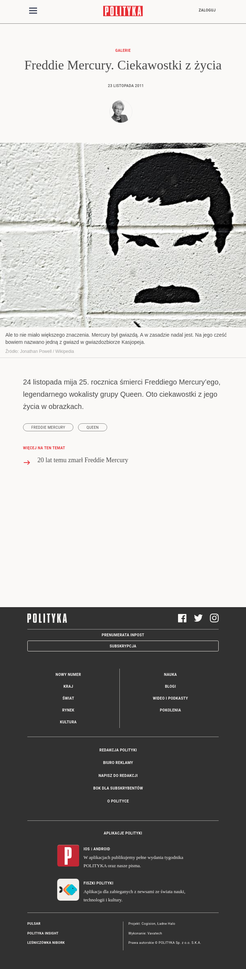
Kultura (68, 722)
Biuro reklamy (118, 763)
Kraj (68, 686)
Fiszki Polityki (98, 883)
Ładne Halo (166, 923)
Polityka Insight (43, 933)
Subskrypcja (123, 646)
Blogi (170, 686)
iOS (86, 849)
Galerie (123, 51)
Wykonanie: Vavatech (145, 933)
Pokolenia (170, 710)
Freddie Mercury (48, 427)
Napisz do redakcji (118, 776)
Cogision (149, 923)
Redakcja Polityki (118, 750)
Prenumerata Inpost (123, 635)
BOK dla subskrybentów (118, 788)
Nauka (170, 675)
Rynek (68, 710)
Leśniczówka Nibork (46, 943)
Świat (68, 698)
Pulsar (34, 923)
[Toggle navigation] (33, 12)
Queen (92, 427)
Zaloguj (207, 10)
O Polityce (118, 801)
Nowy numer (68, 675)
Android (102, 849)
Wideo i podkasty (170, 698)
